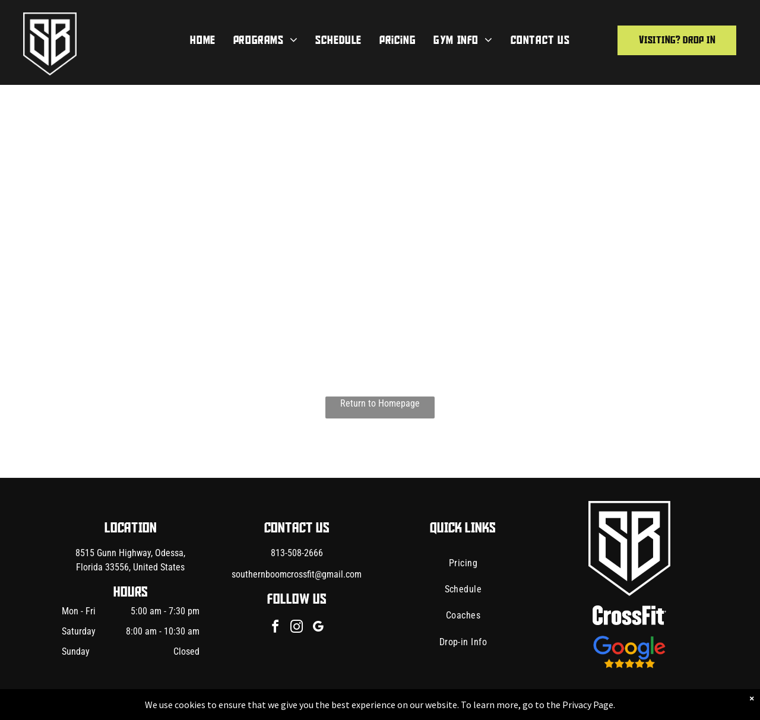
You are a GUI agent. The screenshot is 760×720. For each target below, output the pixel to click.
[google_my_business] (318, 628)
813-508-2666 (297, 553)
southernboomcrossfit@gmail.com (297, 574)
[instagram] (296, 628)
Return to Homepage (380, 403)
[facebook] (275, 628)
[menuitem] (202, 40)
